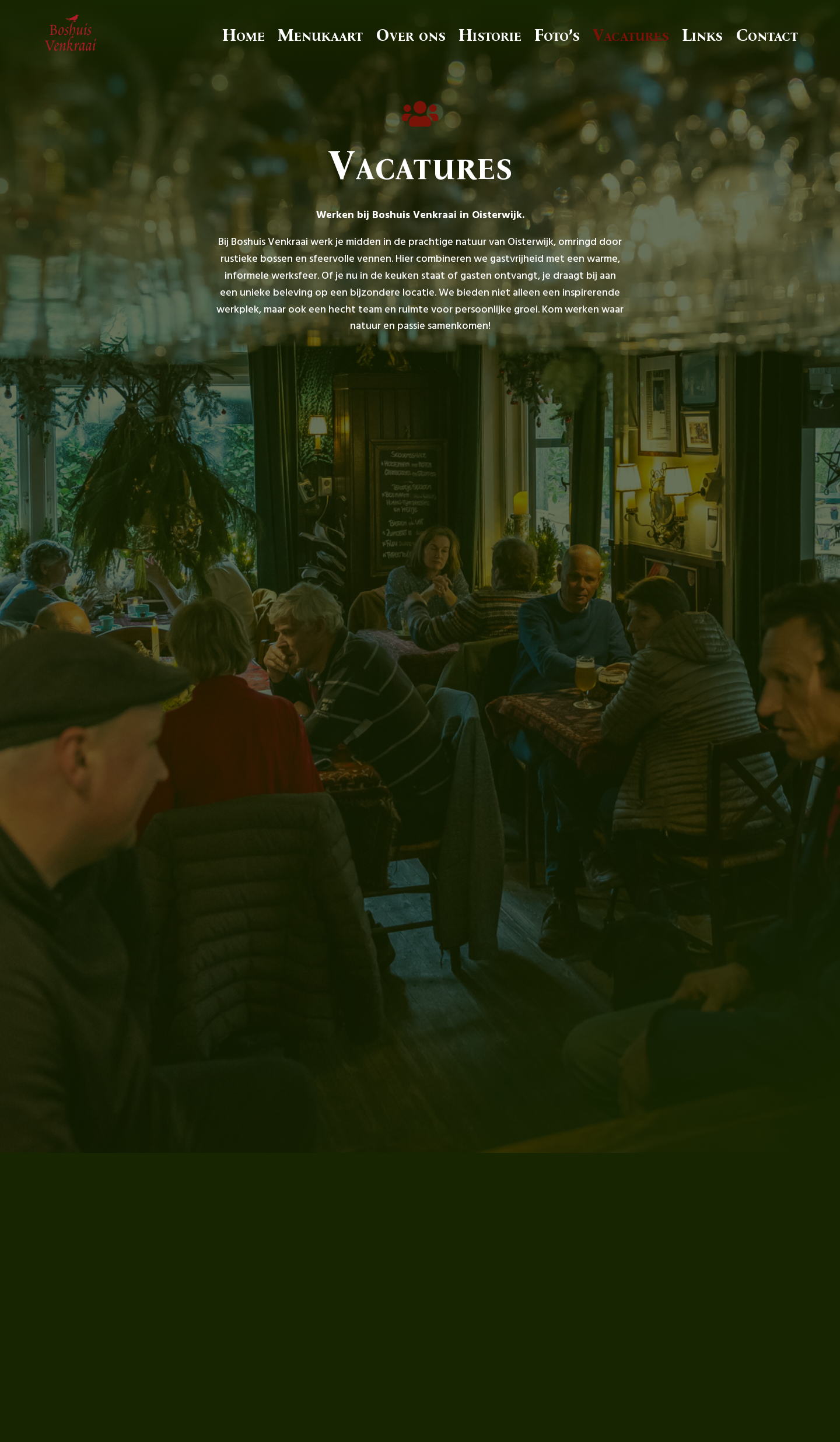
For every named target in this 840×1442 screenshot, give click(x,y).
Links (702, 34)
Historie (490, 34)
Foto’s (557, 34)
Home (243, 34)
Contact (767, 34)
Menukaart (320, 34)
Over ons (411, 34)
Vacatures (631, 34)
